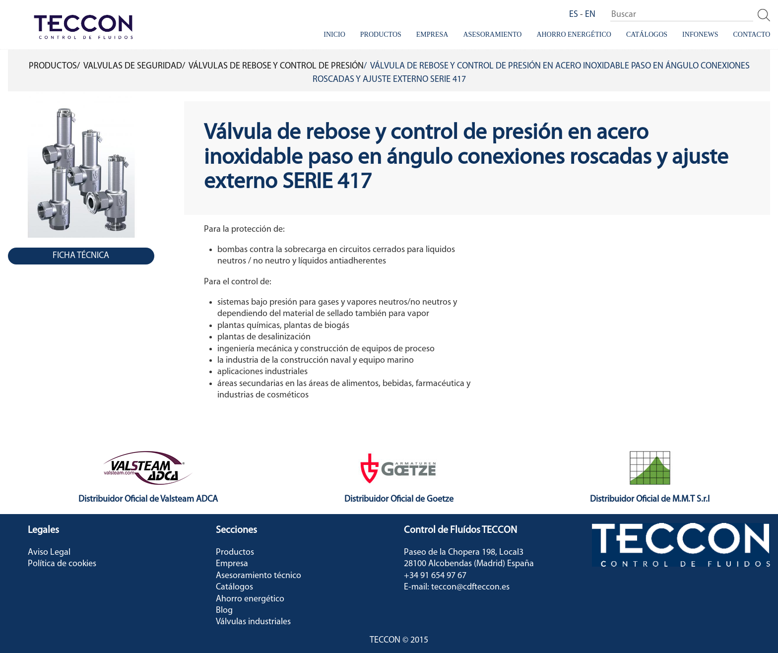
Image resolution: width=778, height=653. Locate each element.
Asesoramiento (492, 34)
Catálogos (646, 34)
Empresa (432, 34)
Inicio (334, 34)
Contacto (751, 34)
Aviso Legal (49, 552)
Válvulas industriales (253, 622)
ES (573, 14)
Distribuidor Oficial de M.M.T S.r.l (650, 499)
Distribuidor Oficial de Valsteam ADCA (148, 499)
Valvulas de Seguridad (132, 66)
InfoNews (700, 34)
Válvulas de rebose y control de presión (276, 66)
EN (590, 14)
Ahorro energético (573, 34)
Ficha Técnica (81, 256)
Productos (380, 34)
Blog (224, 610)
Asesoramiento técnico (258, 576)
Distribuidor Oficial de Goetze (399, 499)
